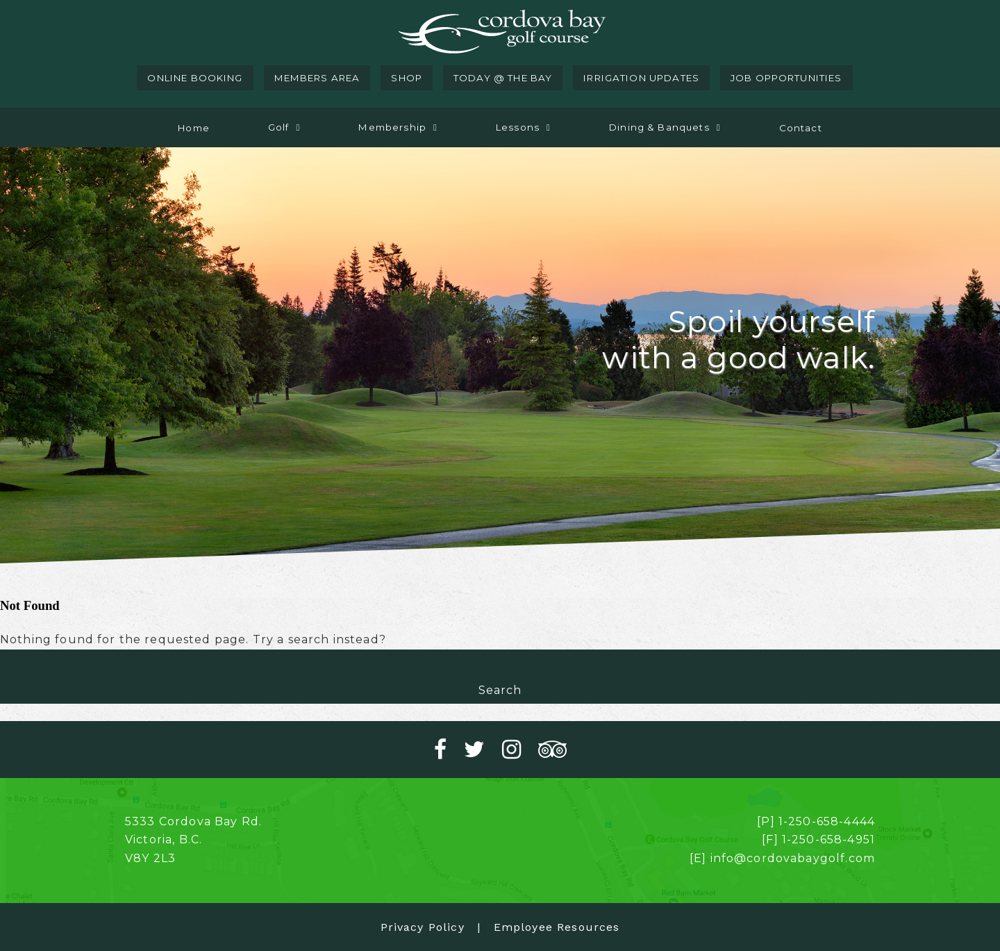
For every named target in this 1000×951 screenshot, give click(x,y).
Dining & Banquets (659, 127)
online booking (194, 77)
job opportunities (786, 77)
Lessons (518, 127)
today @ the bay (502, 77)
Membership (392, 127)
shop (406, 77)
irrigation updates (641, 77)
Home (194, 127)
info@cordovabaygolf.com (792, 858)
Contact (800, 127)
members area (317, 77)
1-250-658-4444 (826, 821)
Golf (279, 127)
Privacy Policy (423, 927)
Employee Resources (557, 927)
